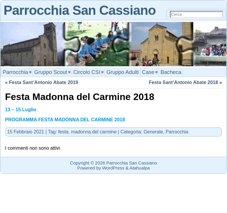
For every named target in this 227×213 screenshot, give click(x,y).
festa (63, 131)
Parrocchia (177, 131)
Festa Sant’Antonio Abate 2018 (183, 82)
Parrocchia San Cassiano (80, 10)
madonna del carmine (93, 131)
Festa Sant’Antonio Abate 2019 (43, 82)
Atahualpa (139, 167)
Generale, (155, 131)
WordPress (113, 167)
